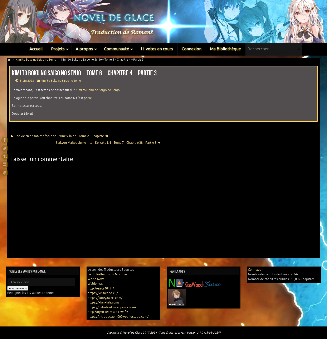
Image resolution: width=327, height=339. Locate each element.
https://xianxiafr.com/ (103, 303)
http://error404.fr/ (101, 289)
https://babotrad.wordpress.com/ (112, 307)
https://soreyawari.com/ (105, 298)
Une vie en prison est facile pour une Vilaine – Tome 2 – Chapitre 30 (59, 136)
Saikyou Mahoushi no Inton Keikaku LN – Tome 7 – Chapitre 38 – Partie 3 (108, 143)
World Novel (96, 279)
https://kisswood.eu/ (103, 293)
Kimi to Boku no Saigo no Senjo (36, 59)
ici (90, 98)
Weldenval (95, 284)
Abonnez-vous (18, 288)
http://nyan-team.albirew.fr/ (108, 312)
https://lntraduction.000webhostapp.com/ (118, 317)
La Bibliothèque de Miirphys (107, 274)
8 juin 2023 (26, 81)
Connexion (255, 270)
